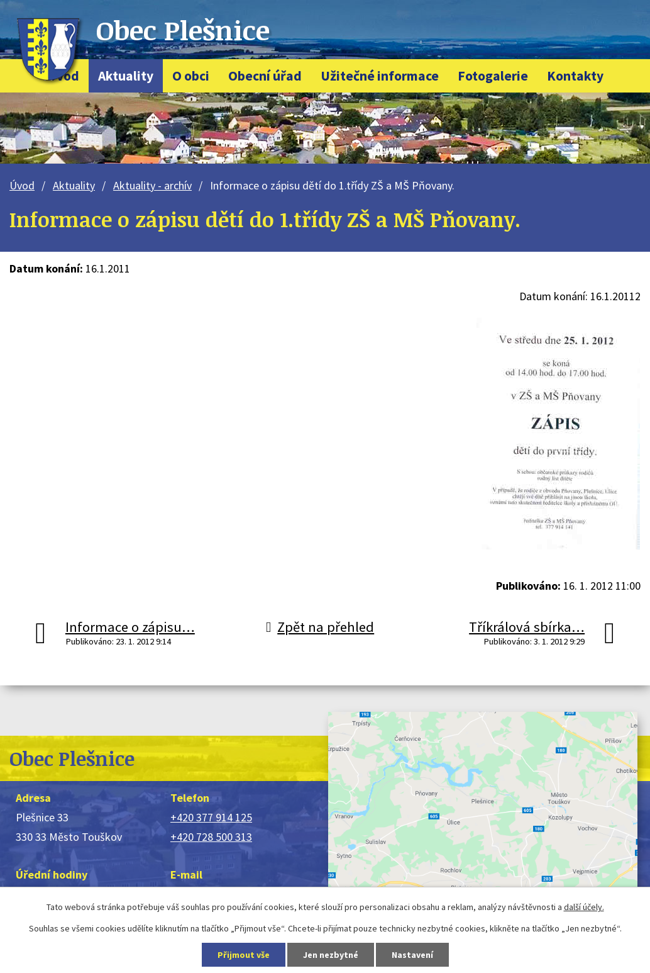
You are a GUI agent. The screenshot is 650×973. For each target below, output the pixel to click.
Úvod (22, 185)
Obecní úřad (265, 75)
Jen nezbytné (330, 954)
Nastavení (412, 954)
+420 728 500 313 (211, 837)
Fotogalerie (493, 75)
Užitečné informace (380, 75)
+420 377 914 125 (211, 817)
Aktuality (125, 75)
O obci (190, 75)
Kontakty (575, 75)
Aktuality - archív (152, 185)
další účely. (584, 907)
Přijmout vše (244, 954)
